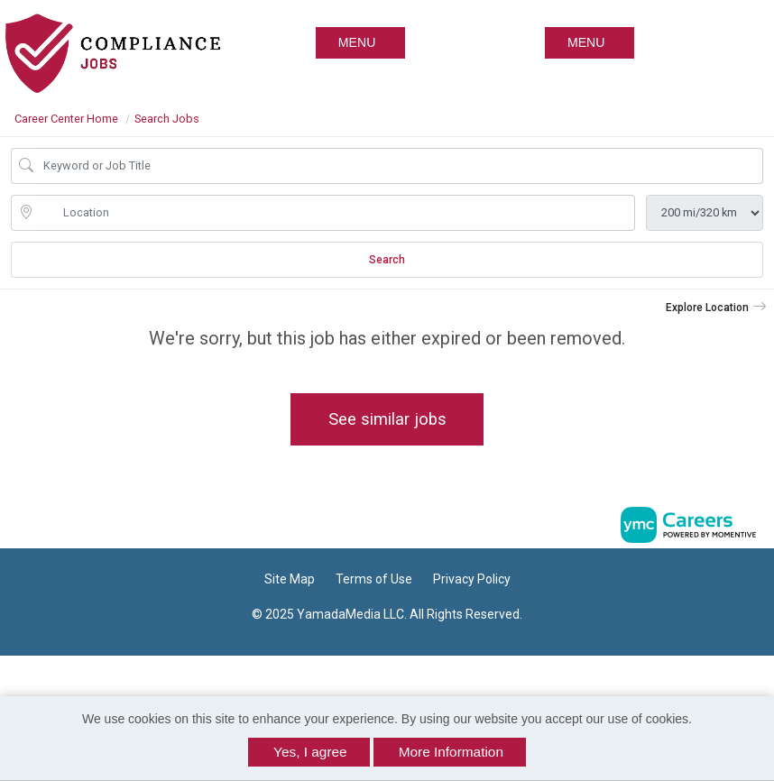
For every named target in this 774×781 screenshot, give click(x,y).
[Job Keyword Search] (399, 166)
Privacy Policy (472, 579)
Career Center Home (66, 118)
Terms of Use (374, 579)
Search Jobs (166, 118)
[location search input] (335, 213)
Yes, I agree (310, 751)
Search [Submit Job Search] (387, 259)
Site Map (289, 579)
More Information (451, 751)
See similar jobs (387, 418)
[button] (589, 43)
